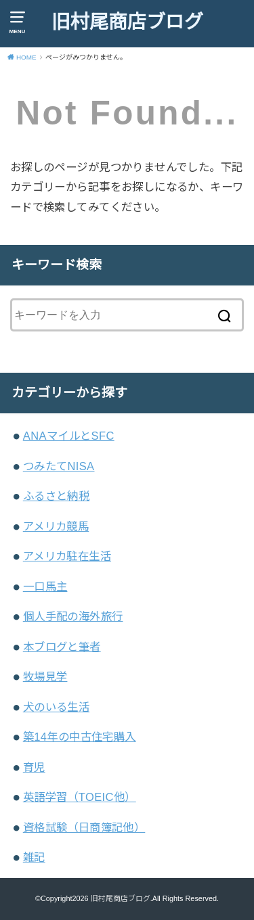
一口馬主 (45, 586)
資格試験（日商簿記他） (84, 827)
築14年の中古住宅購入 (79, 737)
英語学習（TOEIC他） (79, 797)
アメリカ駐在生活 (67, 556)
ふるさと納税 (56, 496)
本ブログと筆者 (62, 647)
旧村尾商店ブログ (127, 22)
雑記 (34, 857)
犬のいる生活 (56, 707)
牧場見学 (45, 676)
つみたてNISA (59, 466)
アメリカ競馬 (56, 526)
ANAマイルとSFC (68, 436)
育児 (34, 767)
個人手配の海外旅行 (73, 616)
